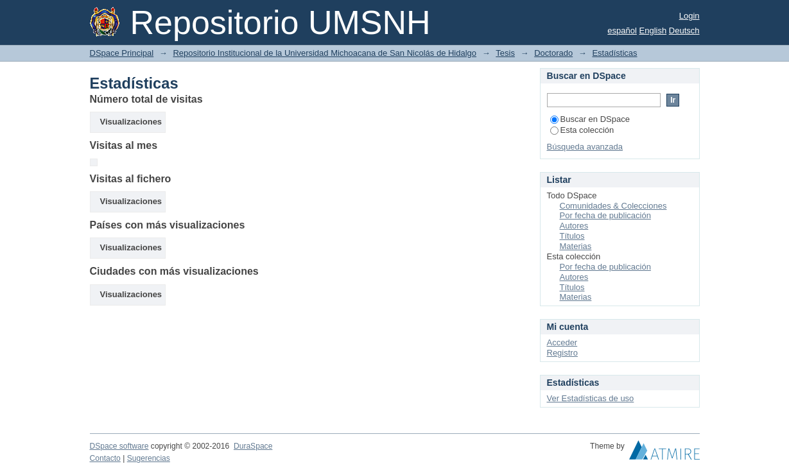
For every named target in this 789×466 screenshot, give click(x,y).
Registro (562, 353)
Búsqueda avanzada (585, 146)
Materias (576, 246)
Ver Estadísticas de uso (590, 398)
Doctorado (553, 53)
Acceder (562, 342)
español (622, 30)
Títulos (572, 236)
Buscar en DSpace (590, 119)
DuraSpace (253, 446)
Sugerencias (148, 458)
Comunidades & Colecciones (613, 206)
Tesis (505, 53)
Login (689, 16)
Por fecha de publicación (605, 215)
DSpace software (119, 446)
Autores (574, 225)
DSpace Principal (122, 53)
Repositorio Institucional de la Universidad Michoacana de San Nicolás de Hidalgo (324, 53)
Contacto (105, 458)
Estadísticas (614, 53)
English (653, 30)
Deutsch (684, 30)
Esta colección (582, 130)
